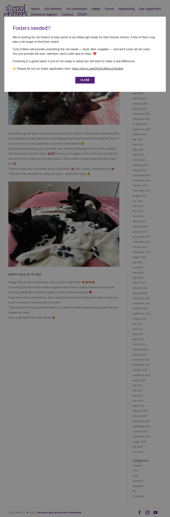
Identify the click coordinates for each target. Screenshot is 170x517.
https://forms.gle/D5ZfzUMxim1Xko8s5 (97, 68)
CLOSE (85, 80)
